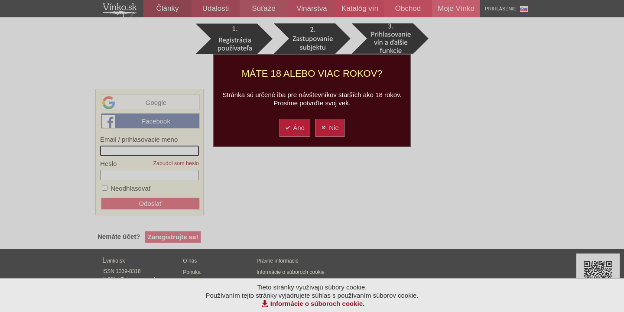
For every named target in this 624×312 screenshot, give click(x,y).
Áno (294, 127)
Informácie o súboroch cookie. (317, 303)
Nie (329, 127)
